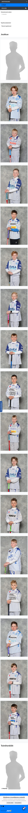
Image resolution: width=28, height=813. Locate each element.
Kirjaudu (14, 8)
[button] (14, 61)
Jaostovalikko (15, 1)
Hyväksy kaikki (10, 802)
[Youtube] (4, 806)
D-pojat (15, 5)
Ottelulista (4, 18)
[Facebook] (2, 806)
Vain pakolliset (18, 802)
